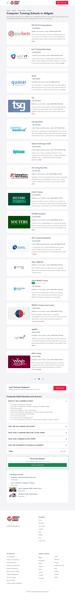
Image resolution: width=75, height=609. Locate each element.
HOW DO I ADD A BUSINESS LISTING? (20, 416)
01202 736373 (36, 323)
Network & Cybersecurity (13, 581)
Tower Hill (34, 55)
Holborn (34, 189)
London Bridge (35, 143)
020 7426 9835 (36, 52)
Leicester (56, 587)
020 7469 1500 (36, 116)
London (46, 31)
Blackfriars (34, 119)
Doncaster (41, 594)
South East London (44, 143)
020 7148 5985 (36, 302)
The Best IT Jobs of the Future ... (28, 509)
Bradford (41, 582)
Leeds (55, 584)
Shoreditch (34, 97)
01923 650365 (36, 94)
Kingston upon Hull (59, 581)
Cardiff (40, 588)
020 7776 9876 (36, 162)
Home (40, 535)
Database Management (12, 590)
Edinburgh (56, 575)
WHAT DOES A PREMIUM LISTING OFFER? (22, 454)
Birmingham (42, 576)
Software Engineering (12, 584)
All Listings (41, 538)
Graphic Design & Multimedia (14, 599)
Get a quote (42, 541)
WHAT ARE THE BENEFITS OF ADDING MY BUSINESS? (26, 461)
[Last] (43, 394)
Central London (41, 189)
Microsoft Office (11, 596)
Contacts (41, 544)
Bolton (40, 579)
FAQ (40, 553)
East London (41, 97)
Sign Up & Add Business (37, 480)
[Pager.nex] (39, 394)
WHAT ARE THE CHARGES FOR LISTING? (21, 442)
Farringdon (34, 351)
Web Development (11, 578)
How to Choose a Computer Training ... (23, 498)
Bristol (40, 585)
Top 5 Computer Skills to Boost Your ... (30, 504)
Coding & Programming (13, 575)
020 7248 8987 (36, 210)
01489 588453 (36, 28)
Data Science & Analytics (13, 587)
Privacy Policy (42, 556)
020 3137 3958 (36, 256)
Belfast (40, 573)
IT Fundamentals (11, 572)
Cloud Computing (11, 593)
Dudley (56, 572)
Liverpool (56, 590)
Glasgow (56, 578)
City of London (40, 31)
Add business (60, 404)
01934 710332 (36, 348)
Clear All (62, 467)
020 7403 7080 (36, 140)
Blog (40, 547)
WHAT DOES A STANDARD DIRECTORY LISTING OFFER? (26, 448)
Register (41, 550)
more (33, 41)
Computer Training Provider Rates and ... (24, 493)
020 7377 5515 (36, 186)
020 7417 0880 (36, 372)
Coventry (41, 591)
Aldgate (34, 31)
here (15, 420)
